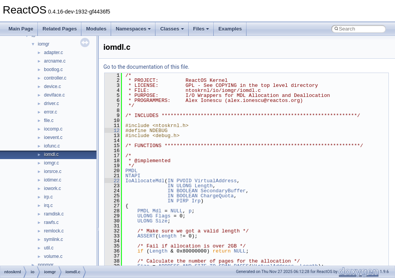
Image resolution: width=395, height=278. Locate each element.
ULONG (184, 185)
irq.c (48, 205)
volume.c (53, 256)
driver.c (51, 103)
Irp (196, 200)
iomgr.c (51, 163)
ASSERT (146, 235)
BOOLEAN (187, 190)
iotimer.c (52, 180)
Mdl (156, 210)
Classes (172, 29)
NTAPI (132, 175)
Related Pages (59, 29)
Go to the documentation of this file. (146, 67)
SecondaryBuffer (223, 190)
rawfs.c (51, 222)
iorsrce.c (52, 171)
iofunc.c (52, 146)
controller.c (55, 78)
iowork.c (52, 188)
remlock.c (54, 231)
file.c (49, 120)
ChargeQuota (217, 195)
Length (203, 185)
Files (201, 29)
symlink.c (53, 239)
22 (112, 180)
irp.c (48, 197)
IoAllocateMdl (144, 180)
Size (161, 220)
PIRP (183, 200)
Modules (96, 29)
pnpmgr (46, 265)
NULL (176, 210)
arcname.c (55, 61)
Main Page (20, 29)
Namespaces (133, 29)
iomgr (43, 44)
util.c (49, 248)
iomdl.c (51, 154)
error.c (50, 112)
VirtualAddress (215, 180)
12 (112, 130)
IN (170, 180)
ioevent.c (53, 137)
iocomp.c (53, 129)
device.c (52, 86)
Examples (230, 29)
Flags (162, 215)
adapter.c (53, 52)
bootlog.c (53, 69)
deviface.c (54, 95)
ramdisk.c (54, 214)
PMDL (131, 170)
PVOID (184, 180)
